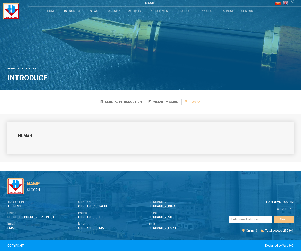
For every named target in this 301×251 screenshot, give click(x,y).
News (94, 11)
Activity (135, 11)
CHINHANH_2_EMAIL (163, 228)
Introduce (73, 11)
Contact (248, 11)
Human (193, 102)
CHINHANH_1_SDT (90, 217)
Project (208, 11)
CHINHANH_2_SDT (161, 217)
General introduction (121, 102)
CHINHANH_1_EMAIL (92, 228)
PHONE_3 (47, 217)
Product (186, 11)
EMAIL (11, 228)
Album (228, 11)
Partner (113, 11)
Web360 (288, 245)
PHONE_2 (30, 217)
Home (52, 11)
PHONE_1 (14, 217)
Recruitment (160, 11)
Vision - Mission (163, 102)
